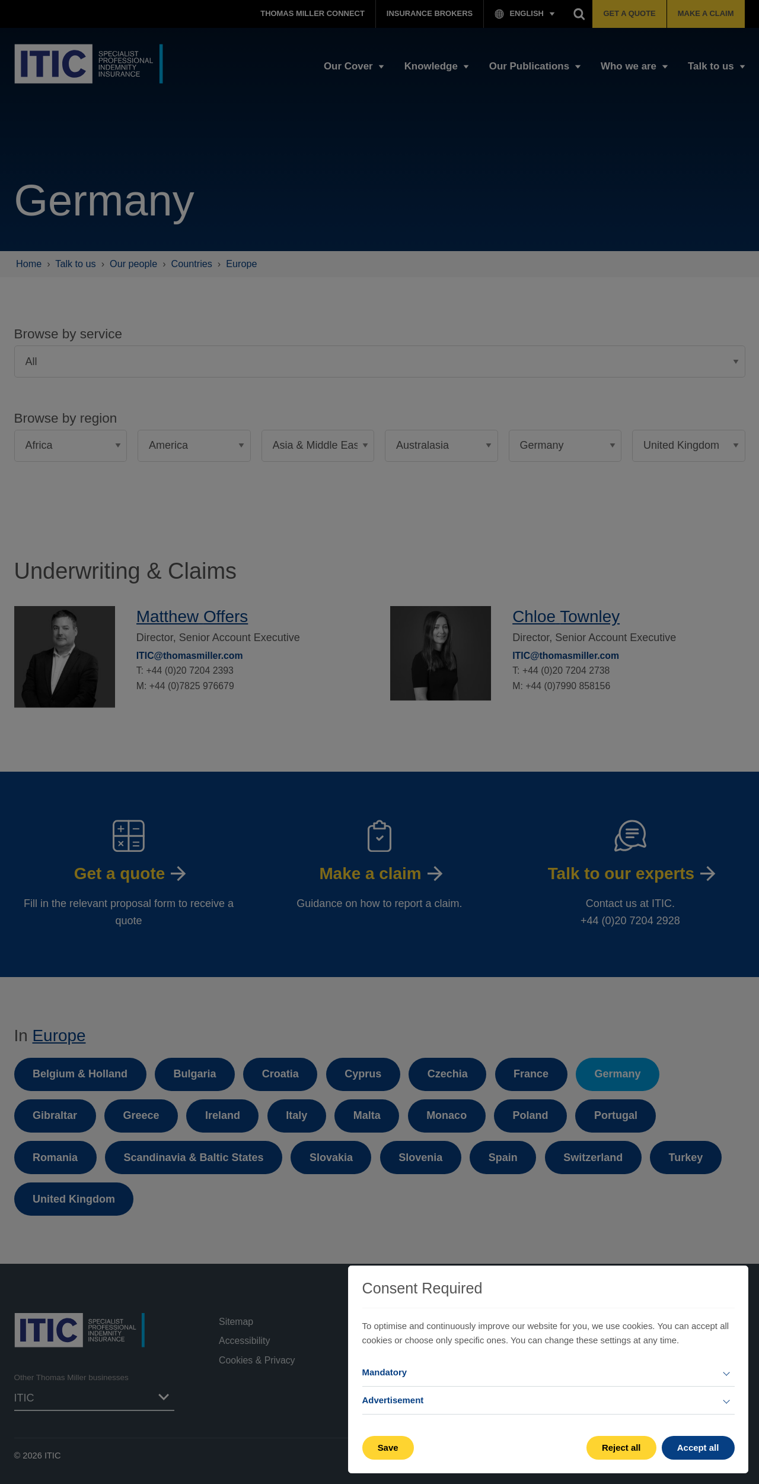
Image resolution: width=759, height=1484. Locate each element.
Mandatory (384, 1372)
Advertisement (393, 1400)
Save (388, 1447)
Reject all (621, 1447)
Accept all (698, 1447)
